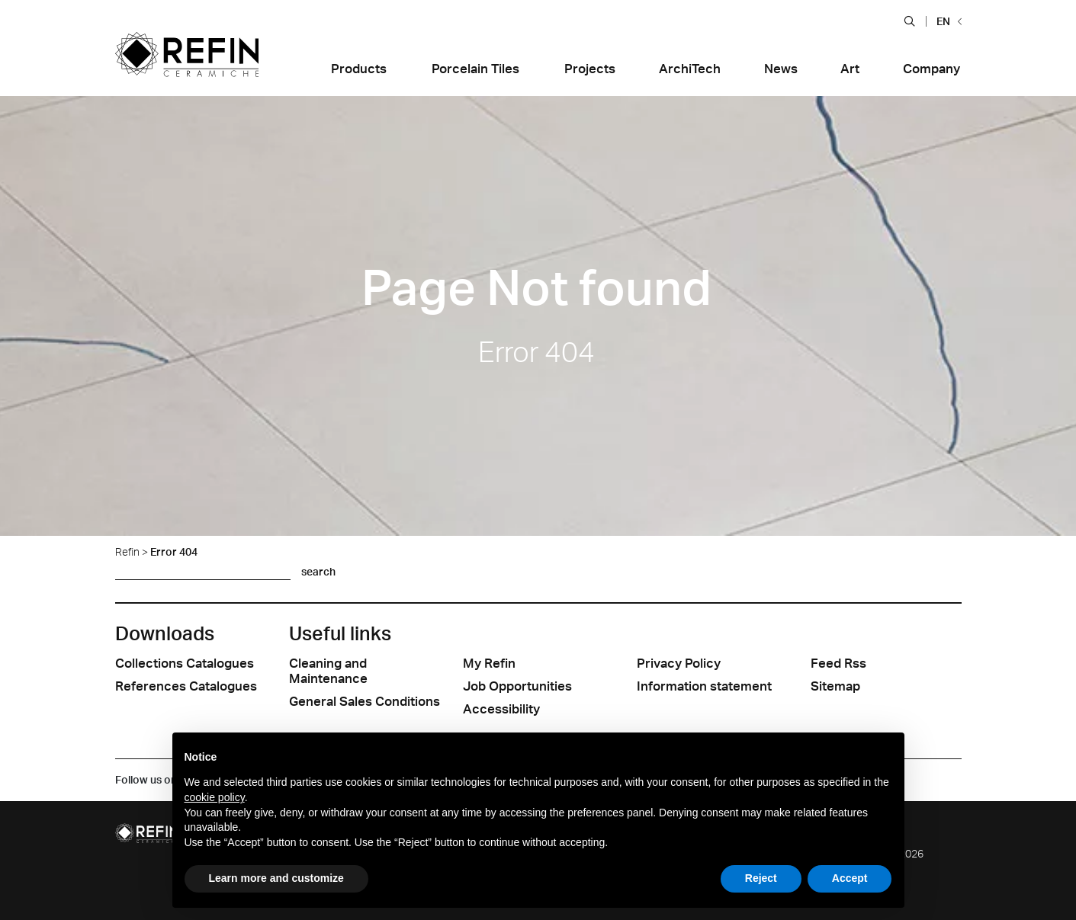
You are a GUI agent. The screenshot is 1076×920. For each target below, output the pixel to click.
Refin (127, 551)
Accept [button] (850, 878)
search (318, 571)
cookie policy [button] (215, 797)
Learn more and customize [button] (276, 878)
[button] (909, 20)
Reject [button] (761, 878)
